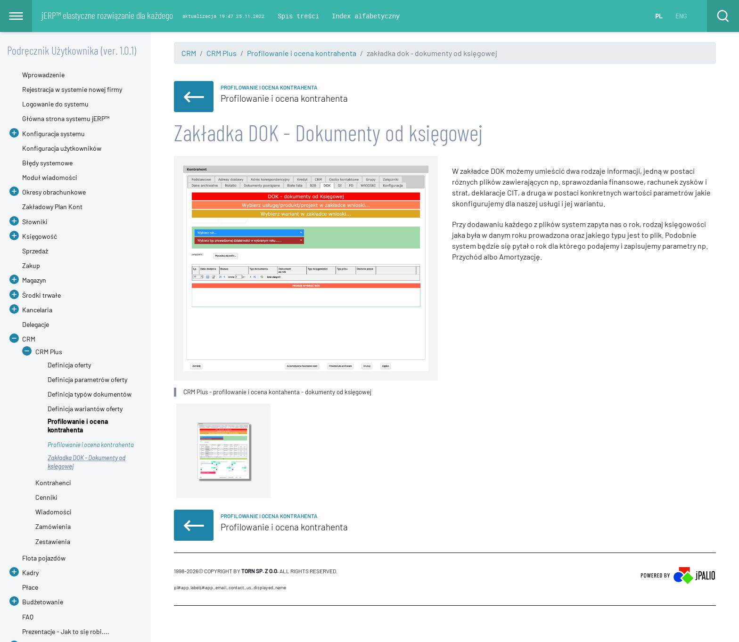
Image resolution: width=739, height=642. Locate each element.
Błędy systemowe (47, 163)
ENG (681, 15)
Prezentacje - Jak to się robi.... (65, 631)
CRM (188, 53)
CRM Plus (221, 53)
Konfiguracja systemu (53, 134)
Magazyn (34, 280)
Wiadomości (53, 512)
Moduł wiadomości (49, 177)
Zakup (31, 265)
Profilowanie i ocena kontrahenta (301, 53)
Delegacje (35, 324)
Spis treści (298, 15)
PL (659, 15)
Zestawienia (52, 541)
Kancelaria (37, 310)
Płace (30, 587)
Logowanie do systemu (55, 104)
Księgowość (39, 236)
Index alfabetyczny (366, 15)
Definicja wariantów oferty (85, 409)
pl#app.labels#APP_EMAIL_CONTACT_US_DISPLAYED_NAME (230, 587)
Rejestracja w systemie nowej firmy (72, 89)
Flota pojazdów (44, 558)
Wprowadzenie (43, 75)
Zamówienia (53, 526)
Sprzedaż (35, 251)
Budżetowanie (42, 602)
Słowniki (35, 222)
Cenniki (46, 497)
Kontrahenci (53, 483)
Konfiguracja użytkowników (61, 148)
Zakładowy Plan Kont (52, 207)
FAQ (27, 617)
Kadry (30, 573)
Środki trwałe (41, 295)
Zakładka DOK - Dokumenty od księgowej (86, 462)
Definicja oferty (69, 365)
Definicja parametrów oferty (87, 379)
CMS (179, 623)
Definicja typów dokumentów (89, 394)
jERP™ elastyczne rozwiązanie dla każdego (107, 15)
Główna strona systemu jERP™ (65, 118)
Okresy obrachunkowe (54, 192)
